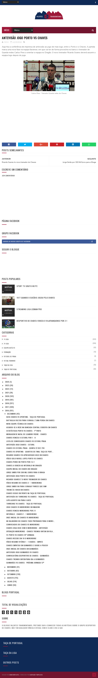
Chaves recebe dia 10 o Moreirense (21, 538)
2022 (7, 389)
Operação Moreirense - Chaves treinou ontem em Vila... (30, 531)
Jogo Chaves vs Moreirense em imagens (23, 507)
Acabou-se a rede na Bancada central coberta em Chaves (31, 427)
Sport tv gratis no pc (27, 286)
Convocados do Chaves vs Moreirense (23, 524)
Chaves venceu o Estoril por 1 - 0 (21, 437)
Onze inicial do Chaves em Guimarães (22, 548)
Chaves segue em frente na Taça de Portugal (26, 493)
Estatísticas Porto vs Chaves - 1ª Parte (23, 430)
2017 (7, 407)
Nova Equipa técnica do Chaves (19, 423)
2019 (7, 399)
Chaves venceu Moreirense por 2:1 (21, 510)
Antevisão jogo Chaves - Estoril (20, 444)
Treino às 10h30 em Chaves (17, 489)
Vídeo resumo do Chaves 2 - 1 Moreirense (24, 482)
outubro (11, 570)
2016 (7, 410)
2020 (7, 396)
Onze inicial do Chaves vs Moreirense (22, 517)
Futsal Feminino (9, 361)
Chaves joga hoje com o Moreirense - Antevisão (27, 528)
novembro (11, 567)
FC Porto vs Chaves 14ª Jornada (20, 535)
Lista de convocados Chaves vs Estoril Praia (26, 441)
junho (10, 585)
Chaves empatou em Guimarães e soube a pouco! (27, 545)
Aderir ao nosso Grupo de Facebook (49, 241)
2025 (7, 381)
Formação (7, 352)
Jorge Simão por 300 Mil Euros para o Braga (25, 472)
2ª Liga (6, 344)
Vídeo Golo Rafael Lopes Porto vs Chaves (24, 458)
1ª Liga (6, 339)
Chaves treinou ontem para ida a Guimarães (25, 559)
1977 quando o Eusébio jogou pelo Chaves (36, 297)
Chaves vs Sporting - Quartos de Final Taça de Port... (29, 451)
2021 (7, 392)
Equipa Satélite (9, 348)
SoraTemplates (14, 675)
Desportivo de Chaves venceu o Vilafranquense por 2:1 (42, 320)
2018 (7, 403)
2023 (7, 385)
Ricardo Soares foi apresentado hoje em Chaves (27, 455)
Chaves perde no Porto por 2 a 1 (20, 462)
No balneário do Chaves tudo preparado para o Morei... (30, 521)
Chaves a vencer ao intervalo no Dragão (24, 465)
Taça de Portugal (10, 369)
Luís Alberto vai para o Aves (18, 500)
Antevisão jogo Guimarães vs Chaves (22, 552)
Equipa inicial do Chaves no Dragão (21, 469)
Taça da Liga (8, 365)
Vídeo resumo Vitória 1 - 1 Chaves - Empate (24, 541)
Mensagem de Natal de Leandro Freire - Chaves (26, 434)
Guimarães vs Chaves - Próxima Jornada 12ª (25, 562)
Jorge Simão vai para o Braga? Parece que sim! (26, 486)
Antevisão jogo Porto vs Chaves (20, 476)
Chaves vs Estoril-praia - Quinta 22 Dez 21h (25, 448)
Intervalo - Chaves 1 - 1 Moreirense (21, 514)
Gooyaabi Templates (36, 675)
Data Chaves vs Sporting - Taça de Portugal (25, 416)
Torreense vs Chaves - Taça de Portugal (24, 503)
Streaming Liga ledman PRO (29, 309)
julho (10, 581)
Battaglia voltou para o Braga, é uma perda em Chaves (30, 420)
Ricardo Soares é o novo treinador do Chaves (26, 479)
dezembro (11, 413)
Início (6, 30)
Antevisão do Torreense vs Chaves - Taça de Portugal (30, 496)
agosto (10, 577)
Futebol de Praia (10, 356)
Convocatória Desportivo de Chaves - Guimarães (27, 555)
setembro (11, 574)
